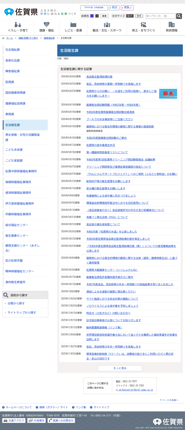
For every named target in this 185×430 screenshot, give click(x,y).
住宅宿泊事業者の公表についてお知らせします (113, 320)
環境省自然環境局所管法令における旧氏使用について (117, 203)
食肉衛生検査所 (15, 282)
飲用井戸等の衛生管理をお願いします (108, 181)
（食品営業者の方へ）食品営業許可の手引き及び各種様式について (125, 210)
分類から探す (16, 303)
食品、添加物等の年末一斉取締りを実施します (113, 346)
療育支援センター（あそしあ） (22, 248)
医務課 (9, 82)
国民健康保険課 (15, 92)
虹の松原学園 (14, 260)
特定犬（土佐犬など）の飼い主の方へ (108, 313)
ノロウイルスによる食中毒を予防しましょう (112, 305)
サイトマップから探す (22, 312)
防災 (114, 7)
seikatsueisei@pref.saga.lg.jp (134, 390)
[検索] (179, 16)
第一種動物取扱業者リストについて (107, 152)
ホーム (9, 38)
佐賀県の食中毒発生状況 (100, 145)
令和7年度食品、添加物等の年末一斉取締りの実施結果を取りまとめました (129, 284)
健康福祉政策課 (15, 103)
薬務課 (9, 114)
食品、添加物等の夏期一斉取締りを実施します (113, 84)
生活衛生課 (12, 125)
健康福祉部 (49, 38)
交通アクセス (16, 420)
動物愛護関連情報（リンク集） (104, 327)
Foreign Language (94, 7)
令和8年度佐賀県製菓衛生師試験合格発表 (110, 112)
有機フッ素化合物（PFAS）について (107, 217)
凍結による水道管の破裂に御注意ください (111, 291)
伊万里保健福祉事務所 (19, 203)
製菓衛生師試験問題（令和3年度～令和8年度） (113, 104)
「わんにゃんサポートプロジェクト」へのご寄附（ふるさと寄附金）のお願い (131, 174)
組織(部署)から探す (28, 38)
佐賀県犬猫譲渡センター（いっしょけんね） (112, 270)
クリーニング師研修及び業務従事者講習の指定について (118, 166)
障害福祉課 (12, 71)
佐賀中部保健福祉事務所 (21, 171)
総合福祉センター (16, 225)
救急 (128, 7)
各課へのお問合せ (63, 420)
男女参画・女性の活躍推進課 (22, 137)
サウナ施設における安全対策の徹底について (112, 298)
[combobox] (160, 16)
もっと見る (120, 368)
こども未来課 (14, 149)
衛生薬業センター (16, 235)
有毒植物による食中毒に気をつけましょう (111, 195)
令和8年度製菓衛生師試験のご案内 (106, 138)
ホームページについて (19, 407)
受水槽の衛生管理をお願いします (105, 188)
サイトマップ (101, 407)
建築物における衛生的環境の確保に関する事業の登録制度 (120, 126)
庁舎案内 (39, 420)
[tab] (18, 27)
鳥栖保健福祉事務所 (18, 182)
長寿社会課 (12, 60)
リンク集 (81, 407)
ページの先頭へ (170, 400)
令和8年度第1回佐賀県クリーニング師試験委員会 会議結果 (120, 159)
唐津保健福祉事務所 (18, 192)
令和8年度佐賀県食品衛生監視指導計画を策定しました (118, 238)
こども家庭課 (14, 160)
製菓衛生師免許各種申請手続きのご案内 (109, 277)
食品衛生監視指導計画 (99, 76)
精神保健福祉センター (19, 271)
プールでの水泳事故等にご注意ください (109, 119)
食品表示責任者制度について (103, 224)
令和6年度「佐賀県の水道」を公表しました (111, 231)
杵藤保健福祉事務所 (18, 214)
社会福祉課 (12, 49)
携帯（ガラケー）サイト (53, 407)
